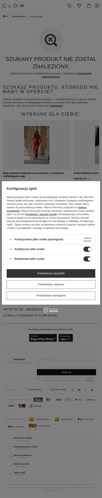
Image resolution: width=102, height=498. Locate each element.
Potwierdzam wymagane (51, 295)
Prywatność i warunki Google (41, 214)
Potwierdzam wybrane (51, 284)
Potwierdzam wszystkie (51, 273)
